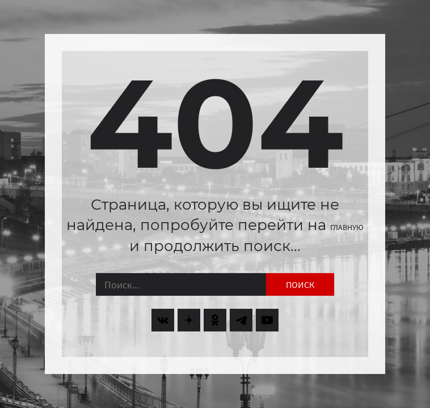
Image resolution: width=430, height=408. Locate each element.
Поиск (300, 284)
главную (347, 227)
